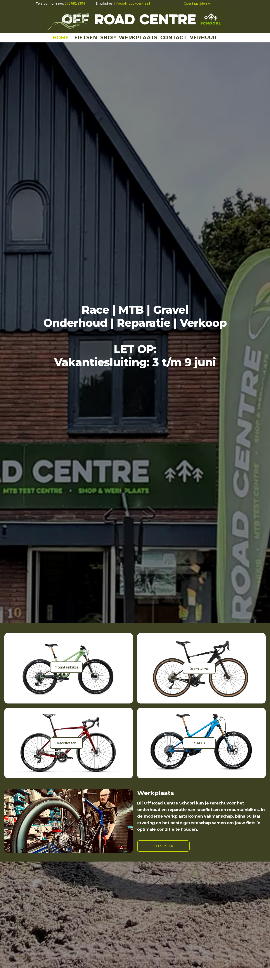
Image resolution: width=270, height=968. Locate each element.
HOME (60, 38)
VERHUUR (203, 38)
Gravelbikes (199, 668)
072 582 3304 (75, 3)
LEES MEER (163, 845)
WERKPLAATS (138, 38)
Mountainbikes (66, 667)
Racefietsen (66, 742)
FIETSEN (85, 38)
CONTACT (173, 38)
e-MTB (199, 742)
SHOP (108, 38)
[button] (197, 3)
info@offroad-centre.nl (132, 3)
